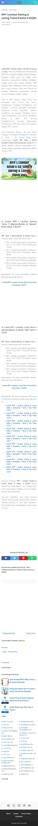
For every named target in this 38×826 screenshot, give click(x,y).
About (8, 813)
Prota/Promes (25, 744)
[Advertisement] (19, 47)
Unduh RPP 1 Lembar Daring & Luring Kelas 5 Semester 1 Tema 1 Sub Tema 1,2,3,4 (21, 408)
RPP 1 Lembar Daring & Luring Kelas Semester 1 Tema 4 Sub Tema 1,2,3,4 (21, 431)
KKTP (5, 754)
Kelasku (7, 22)
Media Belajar (7, 766)
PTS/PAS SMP (26, 750)
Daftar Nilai (6, 736)
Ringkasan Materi (26, 758)
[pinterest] (23, 558)
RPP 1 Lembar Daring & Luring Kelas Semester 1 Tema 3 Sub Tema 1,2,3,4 (21, 423)
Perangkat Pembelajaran (19, 135)
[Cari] (35, 3)
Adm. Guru (6, 721)
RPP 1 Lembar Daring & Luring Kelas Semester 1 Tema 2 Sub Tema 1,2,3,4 (21, 415)
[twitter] (14, 558)
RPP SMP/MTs (26, 771)
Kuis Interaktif (7, 757)
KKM (4, 751)
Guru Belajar (7, 739)
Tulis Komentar (6, 24)
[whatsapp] (32, 558)
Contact (15, 813)
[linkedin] (24, 806)
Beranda (5, 647)
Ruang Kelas (25, 137)
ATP (4, 724)
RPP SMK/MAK (26, 768)
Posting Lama (30, 633)
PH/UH (23, 738)
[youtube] (29, 806)
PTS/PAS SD (25, 747)
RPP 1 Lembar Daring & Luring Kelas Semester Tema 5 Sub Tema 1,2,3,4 (21, 438)
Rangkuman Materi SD (28, 753)
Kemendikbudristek (9, 745)
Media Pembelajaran (9, 769)
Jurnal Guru (7, 742)
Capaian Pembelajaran (10, 731)
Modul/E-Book (25, 721)
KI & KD (5, 748)
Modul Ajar (6, 774)
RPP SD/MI (24, 762)
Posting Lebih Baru (9, 633)
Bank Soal (6, 728)
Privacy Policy (26, 813)
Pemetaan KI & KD (27, 724)
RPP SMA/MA (25, 765)
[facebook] (6, 558)
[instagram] (13, 806)
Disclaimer (19, 816)
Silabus (23, 774)
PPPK (23, 741)
